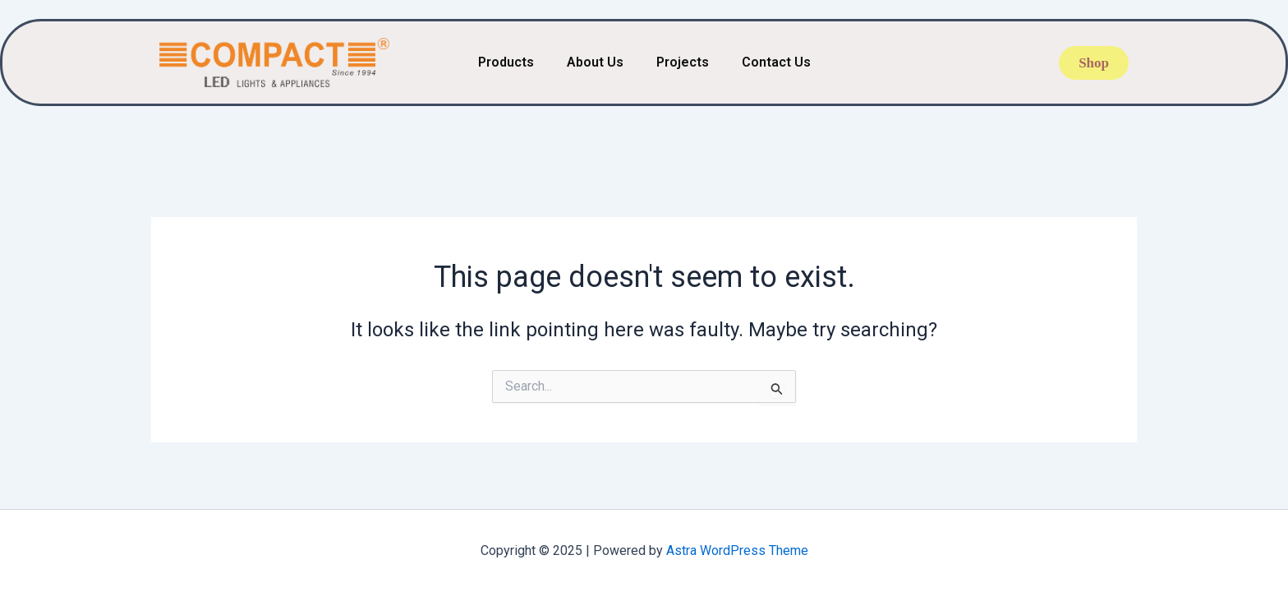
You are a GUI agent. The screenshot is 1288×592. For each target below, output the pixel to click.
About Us (595, 62)
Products (506, 62)
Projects (682, 62)
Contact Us (776, 62)
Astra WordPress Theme (737, 550)
